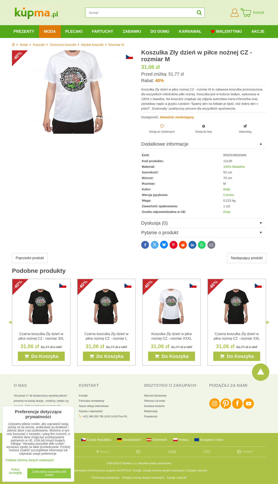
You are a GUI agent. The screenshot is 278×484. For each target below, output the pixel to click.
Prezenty (23, 31)
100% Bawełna (234, 166)
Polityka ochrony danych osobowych (143, 477)
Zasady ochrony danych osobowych (163, 470)
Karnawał (190, 31)
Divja (226, 212)
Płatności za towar (154, 400)
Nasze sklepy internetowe (94, 406)
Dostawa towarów (154, 406)
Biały (226, 189)
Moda (50, 31)
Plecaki (73, 31)
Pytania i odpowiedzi (91, 411)
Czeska (228, 195)
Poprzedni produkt (30, 258)
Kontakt (83, 395)
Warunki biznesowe (155, 395)
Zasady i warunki (197, 470)
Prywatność (150, 416)
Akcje (258, 31)
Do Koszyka (41, 356)
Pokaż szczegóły (15, 471)
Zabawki (132, 31)
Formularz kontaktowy (91, 400)
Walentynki (226, 31)
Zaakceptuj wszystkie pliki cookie (49, 473)
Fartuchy (102, 31)
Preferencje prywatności (105, 477)
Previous (10, 322)
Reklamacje (151, 411)
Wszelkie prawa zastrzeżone (154, 463)
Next (268, 322)
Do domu (160, 31)
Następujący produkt (247, 258)
